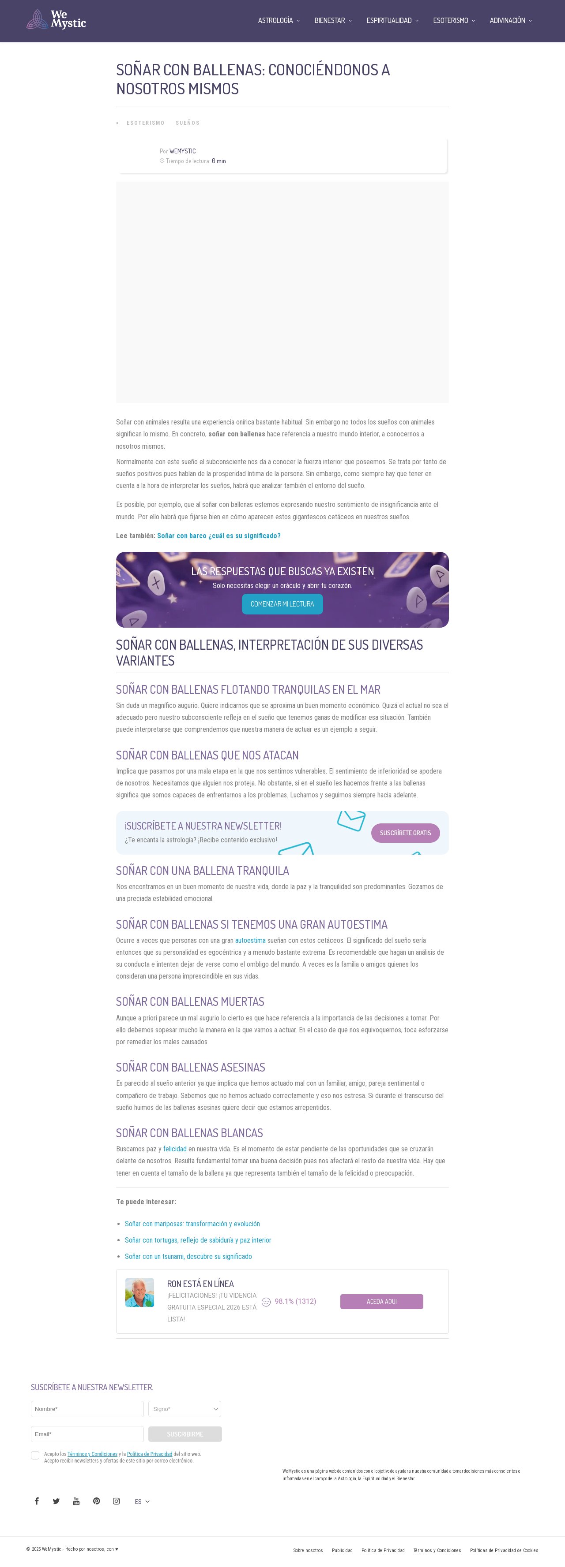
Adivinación (507, 20)
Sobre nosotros (308, 1550)
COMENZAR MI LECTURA (282, 603)
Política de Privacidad (383, 1550)
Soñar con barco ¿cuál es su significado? (219, 536)
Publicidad (342, 1550)
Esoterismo (146, 123)
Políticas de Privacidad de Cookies (504, 1550)
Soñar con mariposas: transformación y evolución (192, 1224)
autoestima (250, 940)
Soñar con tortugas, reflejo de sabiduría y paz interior (198, 1240)
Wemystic (183, 151)
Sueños (188, 123)
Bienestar (330, 20)
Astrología (275, 20)
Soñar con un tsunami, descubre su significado (188, 1256)
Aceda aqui (382, 1301)
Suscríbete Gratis (405, 833)
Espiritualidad (389, 20)
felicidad (175, 1149)
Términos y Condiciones (437, 1550)
